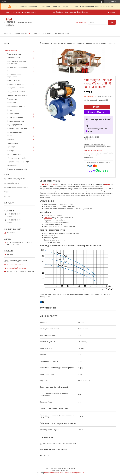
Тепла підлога (12, 143)
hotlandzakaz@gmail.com (16, 268)
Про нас (37, 33)
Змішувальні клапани (15, 88)
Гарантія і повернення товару (16, 187)
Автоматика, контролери (17, 67)
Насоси (63, 43)
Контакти (47, 33)
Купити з (96, 112)
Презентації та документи (14, 179)
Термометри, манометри (17, 95)
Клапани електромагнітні (17, 128)
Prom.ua (72, 468)
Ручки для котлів (13, 80)
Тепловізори (12, 99)
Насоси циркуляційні (15, 132)
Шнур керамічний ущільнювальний (14, 75)
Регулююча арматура (15, 84)
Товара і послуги (10, 50)
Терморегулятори (14, 54)
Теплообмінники (13, 58)
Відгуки (7, 192)
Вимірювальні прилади (16, 106)
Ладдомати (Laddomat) (16, 91)
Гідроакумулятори (14, 125)
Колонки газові (13, 114)
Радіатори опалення (15, 117)
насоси (107, 184)
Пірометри (11, 102)
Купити (96, 107)
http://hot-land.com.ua (15, 264)
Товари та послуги (51, 43)
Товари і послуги (21, 33)
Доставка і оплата (62, 33)
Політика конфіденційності (74, 473)
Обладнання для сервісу (16, 158)
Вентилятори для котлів (16, 71)
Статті (6, 174)
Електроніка (12, 165)
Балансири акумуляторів (17, 169)
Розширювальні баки (15, 121)
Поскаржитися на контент (53, 473)
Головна (7, 33)
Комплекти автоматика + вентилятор (17, 62)
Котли (9, 110)
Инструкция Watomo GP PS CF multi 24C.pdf (59, 443)
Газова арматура (14, 154)
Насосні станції (48, 184)
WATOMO (72, 43)
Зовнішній (48, 218)
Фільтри (10, 139)
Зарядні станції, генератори (18, 161)
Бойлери (10, 150)
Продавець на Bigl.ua (60, 470)
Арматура (11, 147)
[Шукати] (112, 22)
